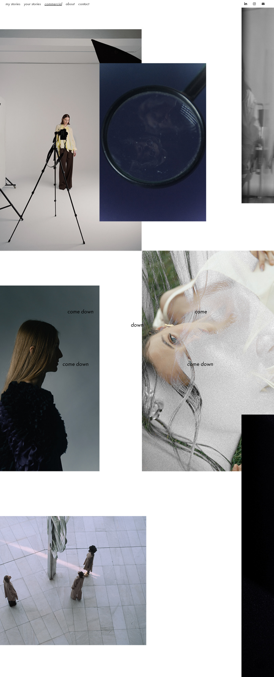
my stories (13, 4)
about (70, 4)
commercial (53, 4)
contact (83, 4)
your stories (32, 4)
